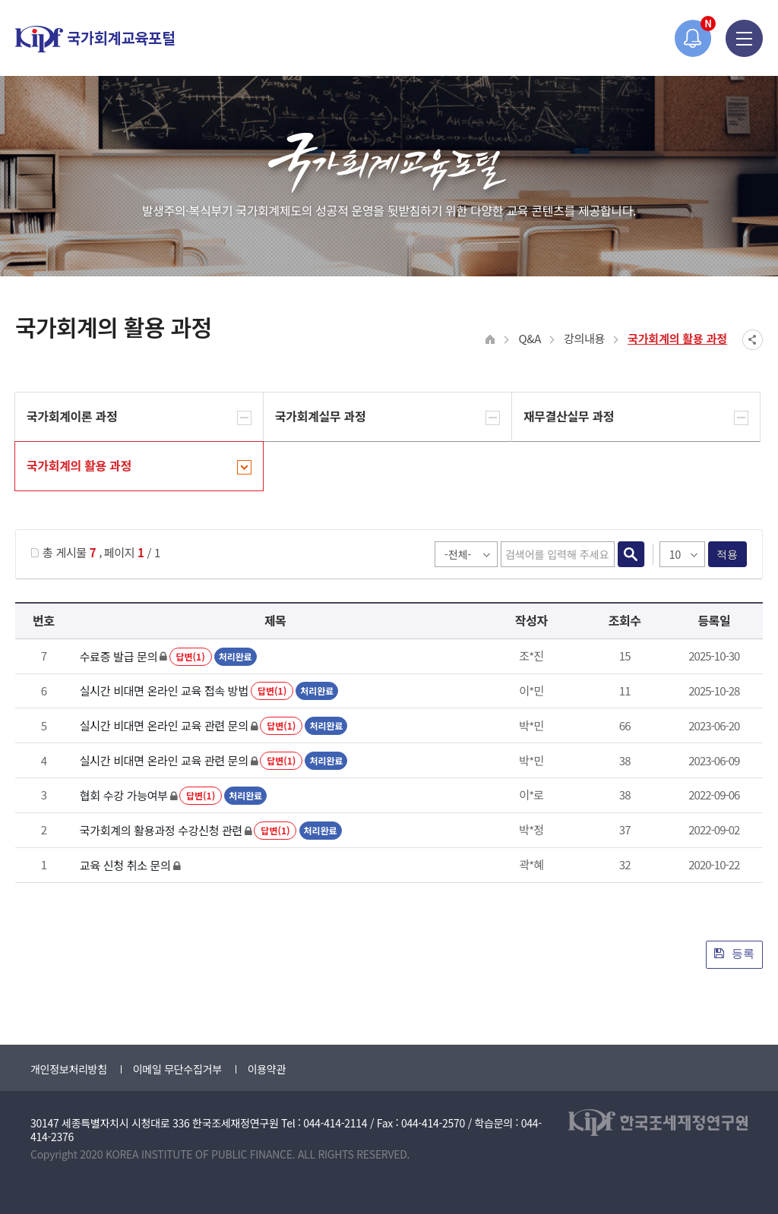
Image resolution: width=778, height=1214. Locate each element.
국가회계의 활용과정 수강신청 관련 (161, 830)
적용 (727, 554)
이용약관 (267, 1069)
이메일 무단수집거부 (177, 1069)
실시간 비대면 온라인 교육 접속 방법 (164, 690)
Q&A (529, 338)
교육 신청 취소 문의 (125, 865)
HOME (490, 340)
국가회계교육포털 (95, 39)
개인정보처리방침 (68, 1069)
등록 (734, 953)
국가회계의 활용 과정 (677, 338)
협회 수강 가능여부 (124, 795)
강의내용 (584, 338)
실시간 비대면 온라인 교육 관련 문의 (164, 725)
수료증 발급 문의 (118, 656)
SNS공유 (752, 340)
